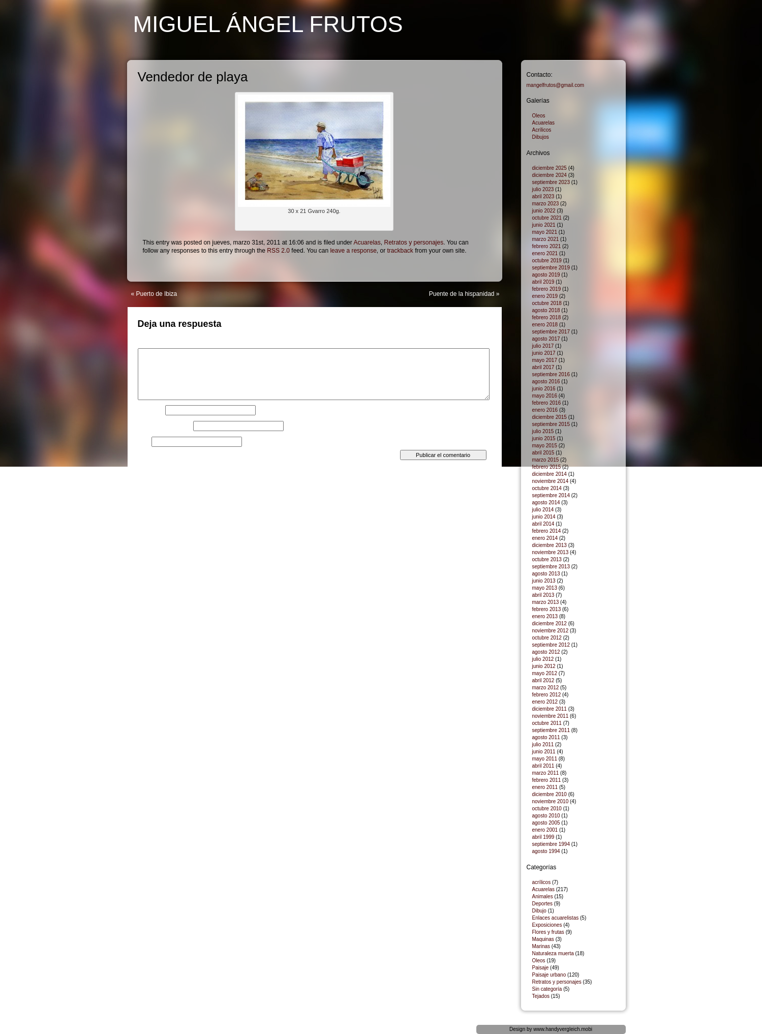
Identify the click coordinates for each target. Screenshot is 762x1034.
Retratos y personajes (413, 242)
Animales (542, 896)
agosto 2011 (546, 737)
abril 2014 (543, 524)
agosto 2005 (546, 823)
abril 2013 (543, 595)
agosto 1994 (546, 851)
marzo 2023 (545, 203)
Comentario (155, 345)
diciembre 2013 (549, 545)
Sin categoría (547, 989)
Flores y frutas (548, 932)
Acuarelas (366, 242)
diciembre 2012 (549, 623)
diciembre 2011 (549, 709)
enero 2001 (545, 830)
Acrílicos (542, 130)
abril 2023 (543, 196)
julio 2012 (543, 659)
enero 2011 (545, 787)
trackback (400, 250)
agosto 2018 (546, 310)
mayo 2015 (544, 445)
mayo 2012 (544, 673)
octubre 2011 (547, 723)
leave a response (353, 250)
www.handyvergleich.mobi (562, 1029)
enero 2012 (545, 702)
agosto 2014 (546, 502)
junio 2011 (544, 751)
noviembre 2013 (550, 552)
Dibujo (539, 911)
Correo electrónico (165, 426)
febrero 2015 (546, 467)
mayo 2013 (544, 588)
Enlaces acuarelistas (555, 918)
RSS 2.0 (278, 250)
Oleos (538, 115)
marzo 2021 (545, 239)
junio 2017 (544, 353)
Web (144, 441)
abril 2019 (543, 282)
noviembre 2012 (550, 630)
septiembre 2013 (551, 566)
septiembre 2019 (551, 267)
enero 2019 (545, 296)
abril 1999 (543, 837)
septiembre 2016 (551, 374)
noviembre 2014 (550, 481)
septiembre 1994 (551, 844)
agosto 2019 (546, 275)
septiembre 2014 (551, 495)
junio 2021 (544, 225)
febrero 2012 (546, 694)
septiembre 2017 (551, 331)
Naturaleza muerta (553, 953)
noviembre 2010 (550, 801)
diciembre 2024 (549, 175)
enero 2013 (545, 616)
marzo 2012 (545, 687)
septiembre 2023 (551, 182)
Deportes (542, 903)
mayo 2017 (544, 360)
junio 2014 (544, 517)
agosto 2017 (546, 339)
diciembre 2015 (549, 417)
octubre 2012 (547, 638)
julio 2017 (543, 346)
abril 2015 (543, 452)
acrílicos (541, 882)
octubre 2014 (547, 488)
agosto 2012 (546, 652)
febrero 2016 (546, 403)
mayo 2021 (544, 232)
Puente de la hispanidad (462, 293)
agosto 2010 (546, 815)
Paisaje (540, 967)
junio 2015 (544, 438)
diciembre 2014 (549, 474)
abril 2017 (543, 367)
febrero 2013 (546, 609)
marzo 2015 (545, 460)
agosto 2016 (546, 381)
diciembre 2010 (549, 794)
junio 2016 (544, 388)
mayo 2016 (544, 396)
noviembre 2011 (550, 716)
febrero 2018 (546, 317)
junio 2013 (544, 581)
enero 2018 (545, 324)
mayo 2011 (544, 759)
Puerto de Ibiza (156, 293)
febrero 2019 (546, 289)
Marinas (541, 946)
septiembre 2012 (551, 645)
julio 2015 (543, 431)
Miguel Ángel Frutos (268, 24)
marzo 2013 (545, 602)
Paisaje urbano (549, 975)
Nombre (151, 410)
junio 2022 (544, 211)
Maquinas (543, 939)
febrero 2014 (546, 531)
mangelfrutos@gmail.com (556, 85)
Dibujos (540, 137)
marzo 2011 (545, 773)
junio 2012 (544, 666)
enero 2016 (545, 410)
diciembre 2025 (549, 168)
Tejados (541, 996)
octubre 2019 (547, 260)
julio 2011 (543, 744)
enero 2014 (545, 538)
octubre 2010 (547, 808)
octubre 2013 (547, 559)
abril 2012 (543, 680)
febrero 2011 (546, 780)
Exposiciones (547, 925)
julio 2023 (543, 189)
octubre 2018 (547, 303)
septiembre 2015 (551, 424)
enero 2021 (545, 253)
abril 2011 (543, 766)
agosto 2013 (546, 573)
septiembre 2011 (551, 730)
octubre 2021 (547, 218)
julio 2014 (543, 509)
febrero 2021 (546, 246)
